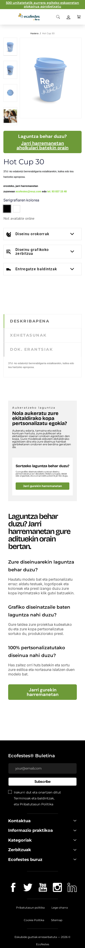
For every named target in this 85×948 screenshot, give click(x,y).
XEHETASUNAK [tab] (28, 335)
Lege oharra (59, 907)
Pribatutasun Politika (36, 804)
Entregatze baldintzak (36, 269)
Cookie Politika (34, 920)
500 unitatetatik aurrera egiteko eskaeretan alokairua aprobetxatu (42, 4)
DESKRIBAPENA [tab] (29, 321)
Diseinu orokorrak (32, 234)
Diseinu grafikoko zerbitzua (32, 251)
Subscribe (42, 781)
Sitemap (56, 920)
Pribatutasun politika (30, 907)
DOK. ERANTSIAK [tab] (31, 349)
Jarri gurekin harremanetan (42, 486)
